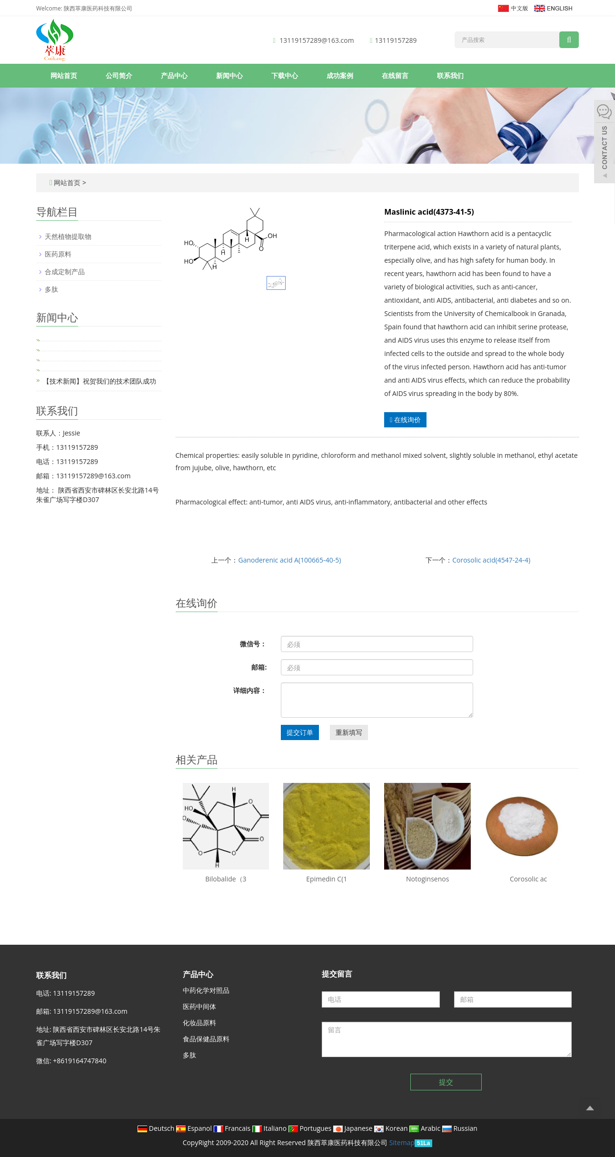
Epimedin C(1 (326, 878)
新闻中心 (229, 75)
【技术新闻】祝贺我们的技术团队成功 (99, 381)
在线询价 (405, 419)
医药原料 (58, 253)
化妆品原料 (199, 1022)
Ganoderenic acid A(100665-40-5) (289, 559)
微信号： (253, 643)
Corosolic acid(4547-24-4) (491, 559)
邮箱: (259, 667)
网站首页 (63, 75)
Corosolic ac (528, 878)
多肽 (51, 289)
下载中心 (284, 75)
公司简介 (119, 75)
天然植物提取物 (68, 236)
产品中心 (174, 75)
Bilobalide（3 (225, 878)
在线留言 (395, 75)
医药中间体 (199, 1006)
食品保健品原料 (206, 1038)
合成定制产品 (65, 271)
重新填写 (349, 732)
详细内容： (250, 690)
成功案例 (340, 75)
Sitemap (402, 1142)
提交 (446, 1082)
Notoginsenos (427, 878)
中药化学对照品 (206, 990)
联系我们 (450, 75)
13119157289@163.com (316, 40)
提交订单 (300, 732)
